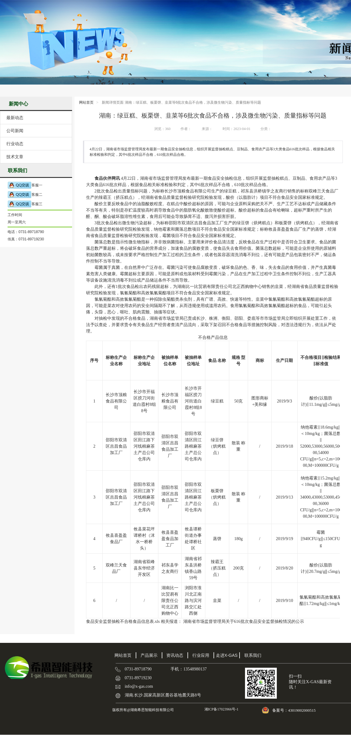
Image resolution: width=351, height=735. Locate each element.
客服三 (25, 204)
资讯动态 (174, 655)
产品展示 (149, 655)
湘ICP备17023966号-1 (221, 709)
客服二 (25, 195)
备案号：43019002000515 (294, 710)
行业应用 (200, 655)
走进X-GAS (227, 655)
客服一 (25, 185)
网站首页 (86, 102)
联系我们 (252, 655)
